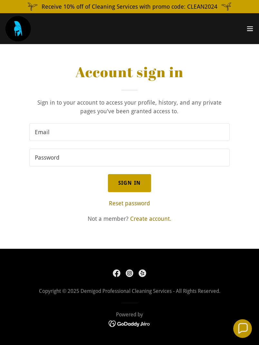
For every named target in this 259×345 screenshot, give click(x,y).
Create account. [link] (150, 218)
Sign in (129, 183)
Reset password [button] (129, 203)
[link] (18, 29)
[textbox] (129, 132)
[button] (250, 28)
